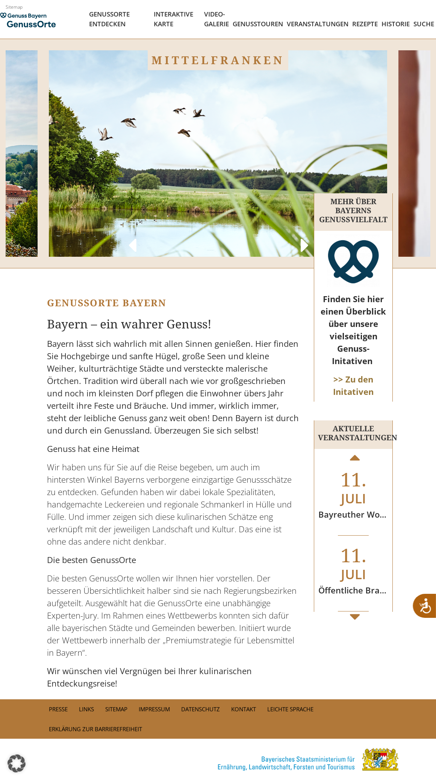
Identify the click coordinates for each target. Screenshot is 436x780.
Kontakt (243, 709)
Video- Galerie (216, 19)
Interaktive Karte (173, 19)
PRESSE (58, 709)
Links (86, 709)
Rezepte (365, 24)
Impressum (154, 709)
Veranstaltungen (317, 24)
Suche (423, 24)
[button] (16, 763)
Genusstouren (258, 24)
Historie (396, 24)
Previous (131, 238)
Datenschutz (200, 709)
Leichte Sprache (290, 709)
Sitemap (14, 7)
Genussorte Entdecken (109, 19)
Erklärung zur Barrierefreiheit (95, 729)
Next (304, 238)
